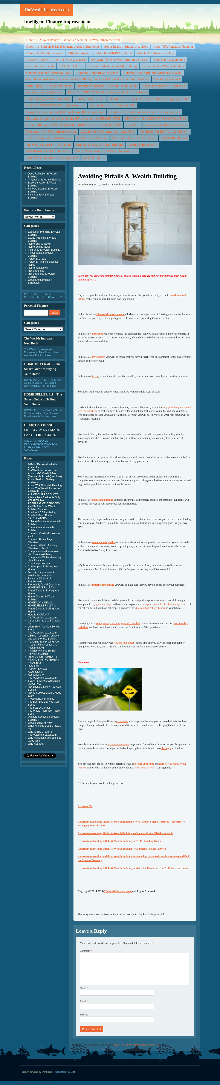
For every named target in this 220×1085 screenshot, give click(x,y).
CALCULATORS (70, 66)
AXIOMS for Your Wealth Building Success (119, 59)
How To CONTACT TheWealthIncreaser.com (55, 105)
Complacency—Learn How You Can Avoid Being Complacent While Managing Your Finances (87, 79)
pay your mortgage (101, 604)
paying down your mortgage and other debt (117, 623)
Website (84, 1014)
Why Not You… (94, 157)
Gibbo (74, 1071)
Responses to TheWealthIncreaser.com (51, 131)
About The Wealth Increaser (44, 53)
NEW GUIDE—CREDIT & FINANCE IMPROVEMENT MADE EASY (73, 125)
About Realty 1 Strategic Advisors (126, 46)
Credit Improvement (167, 79)
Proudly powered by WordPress (37, 1071)
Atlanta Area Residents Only (155, 53)
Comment (86, 950)
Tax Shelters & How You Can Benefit (164, 131)
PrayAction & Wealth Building (44, 179)
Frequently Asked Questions (44, 92)
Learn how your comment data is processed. (137, 1044)
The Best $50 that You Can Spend (134, 138)
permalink (159, 914)
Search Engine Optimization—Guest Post (108, 131)
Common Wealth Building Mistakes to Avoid (152, 72)
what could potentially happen (150, 607)
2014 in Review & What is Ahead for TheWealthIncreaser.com (79, 40)
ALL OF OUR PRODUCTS (114, 53)
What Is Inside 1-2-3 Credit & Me (48, 151)
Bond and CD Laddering (169, 59)
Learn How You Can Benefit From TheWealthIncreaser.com (65, 112)
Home (30, 40)
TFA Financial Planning (92, 138)
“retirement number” (124, 642)
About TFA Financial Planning (173, 46)
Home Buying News (39, 243)
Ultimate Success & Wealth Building (99, 144)
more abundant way (144, 767)
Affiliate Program (79, 53)
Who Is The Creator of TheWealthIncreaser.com (106, 151)
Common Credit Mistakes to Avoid (48, 72)
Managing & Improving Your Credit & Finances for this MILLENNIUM (73, 118)
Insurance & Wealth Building (44, 249)
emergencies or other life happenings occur (164, 604)
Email (84, 1001)
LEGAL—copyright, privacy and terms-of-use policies (144, 112)
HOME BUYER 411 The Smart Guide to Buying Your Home (107, 92)
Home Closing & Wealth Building (48, 99)
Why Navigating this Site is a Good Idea (52, 157)
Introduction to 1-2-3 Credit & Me (112, 105)
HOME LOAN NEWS (89, 99)
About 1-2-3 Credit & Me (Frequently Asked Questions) (62, 46)
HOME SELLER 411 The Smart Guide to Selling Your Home (149, 99)
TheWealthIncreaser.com (46, 9)
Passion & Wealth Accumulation (165, 125)
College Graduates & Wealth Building (112, 66)
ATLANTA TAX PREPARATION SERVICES (56, 59)
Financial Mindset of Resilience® (163, 86)
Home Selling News (39, 246)
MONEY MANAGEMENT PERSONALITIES (155, 118)
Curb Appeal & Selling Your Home (49, 86)
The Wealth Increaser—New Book (48, 144)
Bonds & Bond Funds (40, 66)
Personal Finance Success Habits (121, 914)
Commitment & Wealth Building (163, 66)
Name (84, 988)
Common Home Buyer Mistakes (97, 72)
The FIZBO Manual (174, 138)
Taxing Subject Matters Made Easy (49, 138)
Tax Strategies (36, 270)
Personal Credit (37, 258)
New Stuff (133, 125)
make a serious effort (118, 744)
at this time (122, 721)
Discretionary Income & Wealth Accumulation (107, 86)
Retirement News (38, 267)
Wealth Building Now (142, 144)
